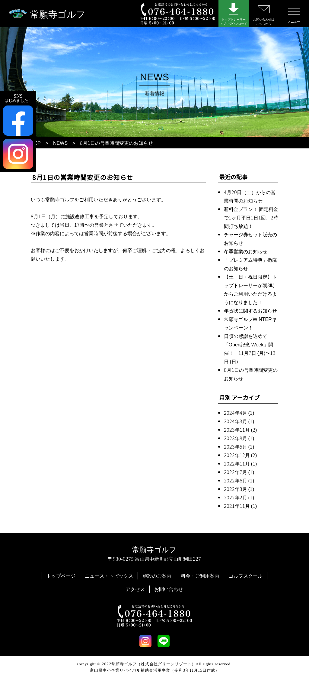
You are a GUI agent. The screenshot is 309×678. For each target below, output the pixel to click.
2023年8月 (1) (239, 438)
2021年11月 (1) (240, 505)
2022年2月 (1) (239, 497)
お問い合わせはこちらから (263, 15)
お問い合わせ (168, 589)
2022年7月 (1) (239, 471)
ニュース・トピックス (109, 575)
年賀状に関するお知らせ (250, 310)
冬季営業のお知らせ (245, 251)
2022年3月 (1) (239, 488)
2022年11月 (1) (240, 463)
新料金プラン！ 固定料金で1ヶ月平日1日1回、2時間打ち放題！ (251, 217)
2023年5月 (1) (239, 446)
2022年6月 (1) (239, 480)
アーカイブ (246, 397)
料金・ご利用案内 (200, 575)
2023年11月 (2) (240, 429)
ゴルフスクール (246, 575)
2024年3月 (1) (239, 421)
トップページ (60, 575)
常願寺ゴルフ (57, 13)
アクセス (135, 589)
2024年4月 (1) (239, 412)
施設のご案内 (156, 575)
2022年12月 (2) (240, 455)
